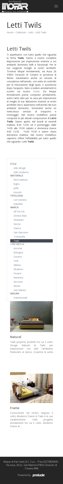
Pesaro (17, 273)
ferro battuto (21, 179)
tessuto (18, 192)
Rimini (17, 285)
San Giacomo (21, 232)
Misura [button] (14, 293)
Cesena (18, 256)
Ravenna (18, 277)
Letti (30, 32)
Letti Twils (40, 32)
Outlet (36, 91)
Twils (16, 240)
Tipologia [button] (16, 195)
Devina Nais (20, 215)
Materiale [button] (16, 175)
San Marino (20, 290)
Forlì (16, 260)
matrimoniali (20, 297)
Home (10, 32)
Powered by (31, 475)
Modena (18, 269)
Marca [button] (14, 207)
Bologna (18, 252)
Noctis (17, 224)
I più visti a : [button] (17, 244)
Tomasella (19, 236)
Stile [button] (13, 163)
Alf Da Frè (19, 211)
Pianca (17, 228)
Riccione (18, 281)
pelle (16, 188)
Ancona (18, 248)
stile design (20, 168)
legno (17, 183)
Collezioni (21, 32)
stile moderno (21, 172)
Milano (17, 265)
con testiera (20, 199)
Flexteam (19, 219)
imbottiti (18, 204)
